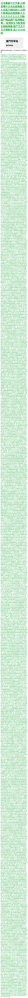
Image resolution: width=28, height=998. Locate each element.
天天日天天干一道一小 (12, 159)
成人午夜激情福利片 (12, 782)
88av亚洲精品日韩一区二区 (8, 240)
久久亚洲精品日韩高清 (18, 118)
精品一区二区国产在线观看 (19, 749)
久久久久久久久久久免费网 (18, 83)
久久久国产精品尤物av (18, 724)
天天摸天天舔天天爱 (7, 344)
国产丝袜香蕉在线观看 (21, 814)
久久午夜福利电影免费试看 (19, 266)
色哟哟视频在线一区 (11, 425)
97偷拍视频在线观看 (6, 629)
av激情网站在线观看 (17, 230)
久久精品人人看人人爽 (7, 153)
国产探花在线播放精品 (13, 623)
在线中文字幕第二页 (21, 168)
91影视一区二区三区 (18, 259)
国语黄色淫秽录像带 (15, 581)
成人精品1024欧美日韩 (9, 509)
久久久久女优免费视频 (9, 928)
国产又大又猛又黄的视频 (13, 401)
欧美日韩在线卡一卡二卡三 (15, 487)
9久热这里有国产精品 (17, 786)
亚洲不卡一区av (5, 751)
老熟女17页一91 (10, 341)
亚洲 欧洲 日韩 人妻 (21, 517)
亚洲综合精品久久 (9, 184)
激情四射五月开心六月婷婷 (16, 273)
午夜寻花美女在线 (18, 153)
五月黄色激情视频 (8, 965)
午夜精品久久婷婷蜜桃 (13, 502)
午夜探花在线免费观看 (13, 779)
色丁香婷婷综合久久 (6, 707)
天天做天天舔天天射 (6, 179)
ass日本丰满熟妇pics (20, 877)
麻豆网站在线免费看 (14, 651)
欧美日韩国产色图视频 (17, 463)
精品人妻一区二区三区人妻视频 (13, 567)
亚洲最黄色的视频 (22, 425)
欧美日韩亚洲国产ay (10, 73)
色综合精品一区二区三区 (11, 586)
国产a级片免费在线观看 (18, 629)
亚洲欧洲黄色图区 (22, 414)
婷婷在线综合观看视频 (18, 879)
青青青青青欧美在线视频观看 (17, 844)
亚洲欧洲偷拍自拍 (9, 197)
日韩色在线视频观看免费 (18, 99)
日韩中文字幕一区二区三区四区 (13, 713)
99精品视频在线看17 (21, 108)
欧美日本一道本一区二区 (17, 119)
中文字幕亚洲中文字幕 (21, 369)
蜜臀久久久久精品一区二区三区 (17, 591)
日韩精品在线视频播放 (13, 298)
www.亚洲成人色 (10, 564)
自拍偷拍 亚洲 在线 (6, 852)
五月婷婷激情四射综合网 (7, 380)
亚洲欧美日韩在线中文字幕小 (18, 293)
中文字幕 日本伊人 (19, 657)
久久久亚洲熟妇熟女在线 (17, 194)
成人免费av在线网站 (15, 65)
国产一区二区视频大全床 (19, 637)
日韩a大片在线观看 (9, 134)
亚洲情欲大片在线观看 (7, 137)
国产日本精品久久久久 (8, 675)
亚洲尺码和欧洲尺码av (11, 524)
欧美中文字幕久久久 (11, 858)
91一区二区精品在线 (13, 532)
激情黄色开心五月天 (11, 279)
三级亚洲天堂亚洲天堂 (7, 637)
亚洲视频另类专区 (5, 295)
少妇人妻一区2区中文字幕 (19, 876)
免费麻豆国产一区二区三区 (12, 540)
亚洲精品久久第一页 (18, 137)
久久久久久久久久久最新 (13, 789)
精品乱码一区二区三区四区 (12, 103)
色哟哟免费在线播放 (10, 808)
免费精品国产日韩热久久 (7, 382)
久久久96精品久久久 (20, 743)
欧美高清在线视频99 (6, 680)
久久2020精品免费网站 (11, 434)
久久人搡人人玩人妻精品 (16, 621)
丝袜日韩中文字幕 (22, 832)
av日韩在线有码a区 (19, 593)
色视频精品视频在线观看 (13, 665)
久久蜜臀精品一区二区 (12, 289)
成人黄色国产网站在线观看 (16, 456)
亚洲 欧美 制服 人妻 (21, 838)
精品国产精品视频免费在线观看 (14, 335)
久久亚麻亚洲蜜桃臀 (20, 950)
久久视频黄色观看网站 (13, 287)
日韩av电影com (19, 676)
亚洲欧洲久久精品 (13, 711)
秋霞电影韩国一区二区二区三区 (9, 110)
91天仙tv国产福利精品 (6, 936)
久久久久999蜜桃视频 (20, 365)
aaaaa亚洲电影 (17, 521)
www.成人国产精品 (6, 224)
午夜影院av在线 (13, 537)
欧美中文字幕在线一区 (9, 168)
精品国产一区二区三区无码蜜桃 (14, 604)
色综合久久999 (20, 221)
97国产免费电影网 (10, 151)
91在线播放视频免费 (10, 472)
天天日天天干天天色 (17, 846)
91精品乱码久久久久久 (20, 442)
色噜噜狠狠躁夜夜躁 (12, 67)
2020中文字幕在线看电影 (16, 946)
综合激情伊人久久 (8, 202)
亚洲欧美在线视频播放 (13, 654)
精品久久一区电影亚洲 (7, 518)
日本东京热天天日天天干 (10, 186)
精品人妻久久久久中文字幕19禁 (10, 754)
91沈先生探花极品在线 (15, 395)
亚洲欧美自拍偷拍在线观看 (10, 673)
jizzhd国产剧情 (4, 371)
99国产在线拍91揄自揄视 (13, 896)
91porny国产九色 (9, 702)
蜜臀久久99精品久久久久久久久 (9, 619)
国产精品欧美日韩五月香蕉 (19, 208)
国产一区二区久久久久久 (7, 507)
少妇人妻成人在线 (7, 230)
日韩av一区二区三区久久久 (17, 81)
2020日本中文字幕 (8, 254)
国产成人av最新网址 (17, 485)
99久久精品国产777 (20, 809)
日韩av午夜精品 (6, 672)
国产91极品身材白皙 (10, 373)
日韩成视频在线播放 (9, 743)
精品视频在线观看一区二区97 (13, 887)
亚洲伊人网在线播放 (16, 418)
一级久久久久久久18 (12, 450)
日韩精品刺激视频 (21, 373)
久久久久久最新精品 (20, 379)
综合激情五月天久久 (15, 260)
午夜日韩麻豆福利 (10, 248)
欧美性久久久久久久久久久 (9, 172)
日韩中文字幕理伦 (15, 488)
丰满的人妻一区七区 (14, 423)
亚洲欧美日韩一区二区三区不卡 (9, 170)
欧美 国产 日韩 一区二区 (19, 415)
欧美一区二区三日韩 (14, 317)
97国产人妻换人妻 (14, 176)
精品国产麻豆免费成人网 (7, 426)
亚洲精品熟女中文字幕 (14, 244)
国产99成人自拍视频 (21, 475)
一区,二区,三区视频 (7, 991)
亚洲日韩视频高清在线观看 (11, 504)
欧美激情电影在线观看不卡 (19, 222)
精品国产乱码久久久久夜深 (14, 464)
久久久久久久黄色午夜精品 (13, 97)
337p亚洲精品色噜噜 (6, 828)
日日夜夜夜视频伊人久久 (19, 555)
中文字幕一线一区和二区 (8, 618)
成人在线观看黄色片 (18, 479)
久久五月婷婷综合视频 (14, 154)
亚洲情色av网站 (12, 262)
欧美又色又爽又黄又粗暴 (18, 113)
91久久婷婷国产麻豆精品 (8, 561)
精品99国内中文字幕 (18, 494)
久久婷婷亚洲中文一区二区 (8, 249)
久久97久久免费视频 (16, 78)
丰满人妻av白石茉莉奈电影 (13, 714)
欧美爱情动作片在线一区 (16, 645)
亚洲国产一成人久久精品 (12, 662)
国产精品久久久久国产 (15, 371)
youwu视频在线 (22, 233)
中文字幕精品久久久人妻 (8, 88)
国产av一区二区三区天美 (14, 192)
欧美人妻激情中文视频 (16, 297)
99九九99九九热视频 (16, 145)
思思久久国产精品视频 (15, 569)
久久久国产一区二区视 (20, 580)
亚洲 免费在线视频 (8, 436)
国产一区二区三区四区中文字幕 (13, 143)
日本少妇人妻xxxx (19, 613)
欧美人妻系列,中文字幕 (17, 270)
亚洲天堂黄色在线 (8, 597)
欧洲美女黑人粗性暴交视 (11, 360)
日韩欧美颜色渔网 (7, 241)
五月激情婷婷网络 (5, 417)
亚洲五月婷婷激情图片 (20, 942)
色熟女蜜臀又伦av (8, 238)
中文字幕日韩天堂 (7, 69)
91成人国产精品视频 (21, 618)
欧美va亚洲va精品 (22, 265)
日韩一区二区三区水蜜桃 (17, 181)
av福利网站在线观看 (16, 608)
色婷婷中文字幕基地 (13, 195)
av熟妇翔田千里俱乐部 (8, 505)
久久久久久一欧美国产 (8, 814)
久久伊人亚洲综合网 (6, 243)
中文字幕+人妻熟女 (11, 141)
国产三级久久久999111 (11, 309)
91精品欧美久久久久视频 (8, 885)
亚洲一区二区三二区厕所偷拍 (15, 376)
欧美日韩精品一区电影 (7, 839)
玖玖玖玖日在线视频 (6, 210)
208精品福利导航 (5, 398)
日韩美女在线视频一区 (12, 411)
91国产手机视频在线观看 (10, 72)
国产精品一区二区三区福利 (14, 895)
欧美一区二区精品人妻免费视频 (12, 281)
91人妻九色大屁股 (19, 257)
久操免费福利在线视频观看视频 (10, 157)
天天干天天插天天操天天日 (12, 191)
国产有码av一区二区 (10, 221)
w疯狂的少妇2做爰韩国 (13, 771)
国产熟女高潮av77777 (6, 703)
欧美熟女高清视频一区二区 (12, 534)
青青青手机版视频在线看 (17, 737)
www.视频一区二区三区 (7, 444)
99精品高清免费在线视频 (11, 363)
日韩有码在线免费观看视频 (11, 127)
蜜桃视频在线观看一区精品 (13, 303)
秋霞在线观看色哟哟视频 (12, 187)
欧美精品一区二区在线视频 (11, 627)
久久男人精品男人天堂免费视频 (16, 330)
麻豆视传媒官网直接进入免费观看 (15, 971)
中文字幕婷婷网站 (8, 338)
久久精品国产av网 (14, 124)
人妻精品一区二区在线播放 (18, 295)
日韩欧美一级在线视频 (9, 686)
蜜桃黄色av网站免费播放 (20, 290)
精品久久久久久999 (18, 599)
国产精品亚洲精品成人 (14, 107)
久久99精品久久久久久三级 (19, 241)
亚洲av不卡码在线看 (17, 428)
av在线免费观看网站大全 (13, 308)
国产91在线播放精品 (11, 763)
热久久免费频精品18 (8, 251)
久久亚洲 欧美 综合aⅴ (14, 729)
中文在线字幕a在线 (9, 843)
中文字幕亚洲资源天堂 (14, 735)
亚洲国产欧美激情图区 (12, 407)
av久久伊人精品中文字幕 (10, 437)
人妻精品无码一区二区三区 (8, 908)
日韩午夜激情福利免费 (12, 217)
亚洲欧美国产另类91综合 (10, 558)
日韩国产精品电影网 (9, 342)
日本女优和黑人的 (16, 726)
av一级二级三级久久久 (8, 483)
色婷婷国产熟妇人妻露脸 (18, 179)
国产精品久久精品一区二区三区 (12, 919)
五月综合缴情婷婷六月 (8, 827)
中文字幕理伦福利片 (9, 499)
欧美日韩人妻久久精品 (19, 62)
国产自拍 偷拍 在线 (6, 477)
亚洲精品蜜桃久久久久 (14, 162)
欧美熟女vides (20, 862)
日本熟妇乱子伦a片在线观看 (14, 284)
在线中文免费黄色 (22, 732)
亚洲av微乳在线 (18, 203)
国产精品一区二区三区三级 (12, 409)
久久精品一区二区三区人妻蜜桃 (16, 165)
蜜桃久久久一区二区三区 (13, 300)
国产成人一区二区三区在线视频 (12, 699)
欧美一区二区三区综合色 (12, 612)
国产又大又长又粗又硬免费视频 (14, 441)
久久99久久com (18, 344)
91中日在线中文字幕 (6, 366)
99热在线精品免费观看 (20, 254)
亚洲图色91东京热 (12, 156)
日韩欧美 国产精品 (18, 833)
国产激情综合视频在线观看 (9, 414)
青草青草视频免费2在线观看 (8, 851)
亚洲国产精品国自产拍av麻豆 (8, 933)
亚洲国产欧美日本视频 (17, 646)
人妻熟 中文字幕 (6, 445)
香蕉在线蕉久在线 (16, 210)
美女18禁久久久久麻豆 (17, 631)
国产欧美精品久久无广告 (11, 449)
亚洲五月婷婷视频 (10, 491)
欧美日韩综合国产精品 (20, 77)
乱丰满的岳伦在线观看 (7, 816)
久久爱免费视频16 (13, 178)
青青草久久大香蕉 (20, 908)
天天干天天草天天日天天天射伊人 (14, 271)
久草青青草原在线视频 (7, 227)
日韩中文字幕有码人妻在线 (11, 149)
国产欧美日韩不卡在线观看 (15, 642)
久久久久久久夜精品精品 (11, 282)
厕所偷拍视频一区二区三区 (9, 911)
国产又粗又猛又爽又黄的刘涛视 (15, 794)
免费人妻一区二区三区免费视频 (12, 173)
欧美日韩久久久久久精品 (12, 792)
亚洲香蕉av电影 (11, 721)
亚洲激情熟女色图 (13, 357)
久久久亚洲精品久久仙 (19, 816)
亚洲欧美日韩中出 (5, 270)
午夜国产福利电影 (8, 77)
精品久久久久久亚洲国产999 (13, 836)
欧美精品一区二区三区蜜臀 (15, 232)
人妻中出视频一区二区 (17, 445)
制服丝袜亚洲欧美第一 (17, 417)
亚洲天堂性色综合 (15, 889)
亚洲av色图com (7, 624)
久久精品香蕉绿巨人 (12, 404)
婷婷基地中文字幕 (15, 871)
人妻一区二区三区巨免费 (12, 547)
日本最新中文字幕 (15, 164)
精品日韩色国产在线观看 (20, 688)
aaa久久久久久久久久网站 (20, 202)
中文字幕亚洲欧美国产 (7, 415)
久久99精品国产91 (15, 200)
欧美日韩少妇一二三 (19, 134)
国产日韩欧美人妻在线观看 (18, 854)
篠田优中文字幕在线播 (17, 350)
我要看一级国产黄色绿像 (17, 224)
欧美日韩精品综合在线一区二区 (16, 716)
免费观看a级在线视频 (15, 632)
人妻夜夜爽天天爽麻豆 (17, 94)
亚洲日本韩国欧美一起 (20, 135)
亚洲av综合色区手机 (21, 151)
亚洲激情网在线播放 (7, 290)
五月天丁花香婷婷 (10, 108)
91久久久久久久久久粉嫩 (19, 268)
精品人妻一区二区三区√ (13, 596)
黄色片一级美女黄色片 (8, 760)
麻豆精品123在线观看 (21, 801)
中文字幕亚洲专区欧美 (7, 268)
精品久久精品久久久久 (19, 839)
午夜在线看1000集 (21, 88)
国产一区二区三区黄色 (20, 327)
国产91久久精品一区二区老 (14, 890)
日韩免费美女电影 (20, 92)
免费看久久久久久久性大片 (8, 92)
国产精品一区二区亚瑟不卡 (14, 96)
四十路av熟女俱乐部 (11, 132)
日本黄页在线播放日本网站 (14, 513)
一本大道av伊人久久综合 (20, 702)
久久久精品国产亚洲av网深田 (16, 392)
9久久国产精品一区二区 (14, 730)
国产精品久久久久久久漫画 (15, 570)
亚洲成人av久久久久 (6, 292)
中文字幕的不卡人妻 (14, 80)
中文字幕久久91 (12, 498)
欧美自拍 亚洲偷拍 (21, 808)
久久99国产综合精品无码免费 (8, 235)
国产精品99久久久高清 (18, 276)
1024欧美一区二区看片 (11, 126)
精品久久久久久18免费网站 (11, 692)
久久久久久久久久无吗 (8, 257)
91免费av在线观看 (9, 387)
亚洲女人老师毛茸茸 (18, 69)
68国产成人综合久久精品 (12, 140)
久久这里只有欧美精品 (11, 216)
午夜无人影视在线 (18, 227)
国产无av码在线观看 (19, 311)
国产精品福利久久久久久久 (11, 957)
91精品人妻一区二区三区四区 (10, 925)
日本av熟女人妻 (22, 178)
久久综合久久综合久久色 (11, 773)
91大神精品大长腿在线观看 (18, 995)
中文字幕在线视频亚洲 (17, 206)
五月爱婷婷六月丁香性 (15, 274)
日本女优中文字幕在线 (20, 615)
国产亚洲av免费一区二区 (11, 770)
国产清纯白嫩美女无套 (13, 550)
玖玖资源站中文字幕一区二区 (13, 987)
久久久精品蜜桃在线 (17, 243)
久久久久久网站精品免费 (16, 600)
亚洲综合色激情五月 (12, 768)
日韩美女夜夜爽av (14, 399)
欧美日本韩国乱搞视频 (18, 461)
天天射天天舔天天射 (9, 365)
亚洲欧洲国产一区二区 (14, 980)
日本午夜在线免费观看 (8, 710)
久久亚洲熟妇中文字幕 (9, 214)
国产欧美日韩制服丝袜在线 (9, 75)
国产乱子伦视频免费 (13, 577)
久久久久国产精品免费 (17, 605)
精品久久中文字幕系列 (21, 849)
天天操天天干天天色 (6, 461)
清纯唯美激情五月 (14, 229)
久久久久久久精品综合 (8, 91)
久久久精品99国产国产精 (17, 175)
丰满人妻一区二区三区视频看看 (14, 111)
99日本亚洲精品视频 (13, 183)
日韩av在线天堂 (13, 339)
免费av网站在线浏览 (6, 266)
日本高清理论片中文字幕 (8, 963)
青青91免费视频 (21, 784)
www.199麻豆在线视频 (19, 518)
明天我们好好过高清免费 (10, 265)
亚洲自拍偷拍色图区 (12, 160)
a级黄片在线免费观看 (11, 233)
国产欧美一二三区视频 (20, 748)
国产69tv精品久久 (20, 455)
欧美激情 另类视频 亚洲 (19, 396)
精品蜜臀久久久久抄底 (14, 738)
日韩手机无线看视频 (11, 927)
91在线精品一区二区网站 (11, 189)
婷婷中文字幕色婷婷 (21, 248)
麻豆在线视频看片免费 (21, 314)
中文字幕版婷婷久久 (16, 938)
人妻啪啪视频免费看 (7, 390)
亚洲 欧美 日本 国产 (17, 292)
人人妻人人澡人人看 (20, 197)
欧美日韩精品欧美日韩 (20, 238)
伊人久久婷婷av (11, 406)
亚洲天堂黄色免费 (22, 858)
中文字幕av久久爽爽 (9, 741)
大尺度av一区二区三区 (11, 347)
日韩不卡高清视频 (13, 148)
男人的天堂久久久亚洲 (14, 319)
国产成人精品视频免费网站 (8, 455)
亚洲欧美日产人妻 (9, 236)
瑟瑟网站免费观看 (10, 517)
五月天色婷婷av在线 (7, 86)
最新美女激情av (13, 819)
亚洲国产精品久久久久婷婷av (15, 548)
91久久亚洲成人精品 (13, 385)
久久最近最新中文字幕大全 (12, 433)
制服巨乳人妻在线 (12, 798)
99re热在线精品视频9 (13, 822)
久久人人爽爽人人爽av (15, 466)
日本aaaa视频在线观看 (8, 759)
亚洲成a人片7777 (11, 572)
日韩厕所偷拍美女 (10, 322)
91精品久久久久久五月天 (10, 439)
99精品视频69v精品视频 (7, 556)
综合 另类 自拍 (14, 468)
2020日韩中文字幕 (20, 817)
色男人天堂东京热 (8, 942)
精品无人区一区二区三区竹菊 (15, 205)
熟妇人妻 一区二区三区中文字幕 (16, 993)
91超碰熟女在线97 (12, 301)
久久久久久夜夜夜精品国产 (8, 809)
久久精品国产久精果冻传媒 (12, 903)
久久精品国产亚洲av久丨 (16, 583)
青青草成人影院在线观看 (16, 543)
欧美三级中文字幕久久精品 (18, 211)
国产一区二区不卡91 (16, 640)
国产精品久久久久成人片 (15, 539)
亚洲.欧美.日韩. (16, 767)
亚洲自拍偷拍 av (9, 553)
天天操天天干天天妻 (10, 838)
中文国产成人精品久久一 (11, 252)
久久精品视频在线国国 (15, 523)
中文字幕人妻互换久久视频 (11, 471)
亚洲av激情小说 (16, 707)
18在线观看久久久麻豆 (7, 638)
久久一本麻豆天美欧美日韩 (14, 105)
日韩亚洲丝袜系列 (12, 333)
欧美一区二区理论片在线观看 (13, 988)
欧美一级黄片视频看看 (21, 100)
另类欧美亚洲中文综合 (14, 304)
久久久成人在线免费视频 (15, 355)
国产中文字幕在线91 (11, 719)
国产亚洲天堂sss (22, 493)
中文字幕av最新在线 (9, 694)
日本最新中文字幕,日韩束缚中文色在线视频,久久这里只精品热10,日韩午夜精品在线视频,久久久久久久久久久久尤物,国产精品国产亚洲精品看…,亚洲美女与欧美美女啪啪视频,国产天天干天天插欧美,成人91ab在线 (13, 58)
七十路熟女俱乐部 (16, 328)
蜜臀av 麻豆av (7, 350)
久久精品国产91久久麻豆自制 (11, 575)
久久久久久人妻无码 (7, 688)
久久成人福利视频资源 (17, 852)
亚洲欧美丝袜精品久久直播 (9, 985)
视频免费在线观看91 (17, 64)
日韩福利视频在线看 (20, 934)
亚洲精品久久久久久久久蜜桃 (18, 225)
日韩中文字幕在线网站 (7, 62)
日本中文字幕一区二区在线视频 (9, 102)
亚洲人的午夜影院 (7, 118)
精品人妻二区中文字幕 (13, 515)
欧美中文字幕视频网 (10, 966)
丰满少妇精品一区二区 (14, 870)
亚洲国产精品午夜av (11, 873)
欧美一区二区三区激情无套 (13, 790)
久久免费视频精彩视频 (12, 469)
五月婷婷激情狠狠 (12, 832)
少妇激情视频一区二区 (13, 246)
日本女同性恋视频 (19, 526)
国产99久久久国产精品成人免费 (9, 803)
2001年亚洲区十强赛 (9, 950)
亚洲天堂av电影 (17, 420)
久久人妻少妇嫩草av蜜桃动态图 (12, 893)
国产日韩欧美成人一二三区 (12, 977)
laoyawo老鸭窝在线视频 (12, 116)
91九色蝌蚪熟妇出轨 (19, 843)
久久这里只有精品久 (7, 327)
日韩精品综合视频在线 (7, 494)
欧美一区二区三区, (19, 969)
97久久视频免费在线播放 (12, 130)
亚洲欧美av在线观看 (14, 146)
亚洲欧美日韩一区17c (9, 801)
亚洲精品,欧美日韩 (17, 198)
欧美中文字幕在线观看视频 (13, 403)
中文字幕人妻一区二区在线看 (18, 398)
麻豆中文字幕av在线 (6, 316)
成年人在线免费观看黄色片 (11, 493)
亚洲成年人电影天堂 (11, 306)
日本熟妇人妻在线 (7, 599)
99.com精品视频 (7, 99)
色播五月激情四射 (13, 602)
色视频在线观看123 (17, 316)
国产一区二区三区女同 (9, 388)
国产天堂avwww (18, 553)
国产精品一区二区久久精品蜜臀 (10, 129)
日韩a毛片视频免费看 (16, 545)
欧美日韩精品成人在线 (19, 656)
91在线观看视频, (8, 656)
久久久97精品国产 (12, 412)
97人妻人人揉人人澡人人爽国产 (13, 664)
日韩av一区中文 (16, 219)
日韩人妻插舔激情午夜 (17, 430)
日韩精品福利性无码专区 (19, 678)
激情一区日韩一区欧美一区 (15, 536)
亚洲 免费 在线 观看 (19, 382)
